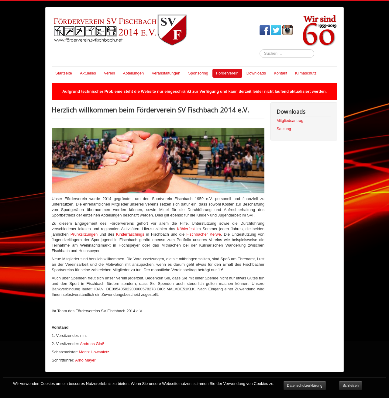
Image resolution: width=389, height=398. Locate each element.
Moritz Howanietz (94, 352)
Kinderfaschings (130, 234)
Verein (109, 73)
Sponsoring (198, 73)
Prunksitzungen (84, 234)
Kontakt (280, 73)
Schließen (351, 385)
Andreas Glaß (92, 343)
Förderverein (227, 73)
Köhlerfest (186, 229)
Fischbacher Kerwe (203, 234)
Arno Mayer (85, 360)
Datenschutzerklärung (304, 385)
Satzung (284, 128)
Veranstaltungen (166, 73)
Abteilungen (133, 73)
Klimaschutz (305, 73)
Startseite (63, 73)
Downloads (256, 73)
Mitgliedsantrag (290, 120)
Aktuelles (88, 73)
